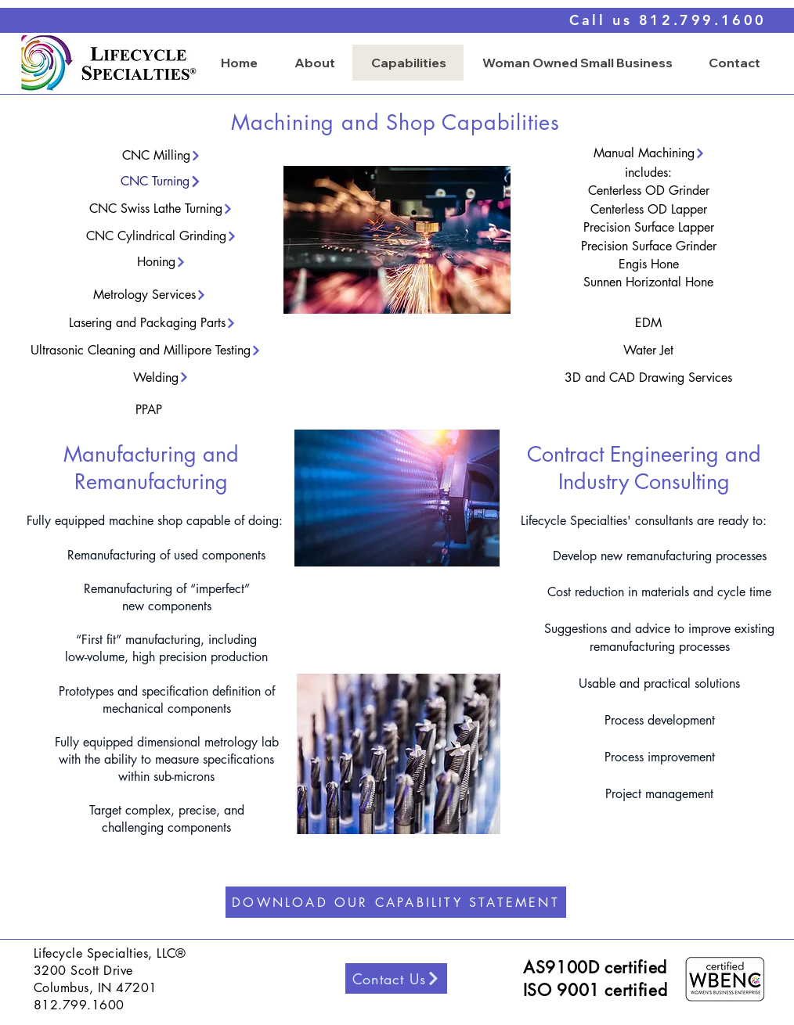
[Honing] (161, 262)
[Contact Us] (396, 978)
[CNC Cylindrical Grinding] (161, 236)
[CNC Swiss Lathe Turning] (161, 208)
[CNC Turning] (161, 181)
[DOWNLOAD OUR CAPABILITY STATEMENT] (396, 902)
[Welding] (161, 377)
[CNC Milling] (161, 155)
